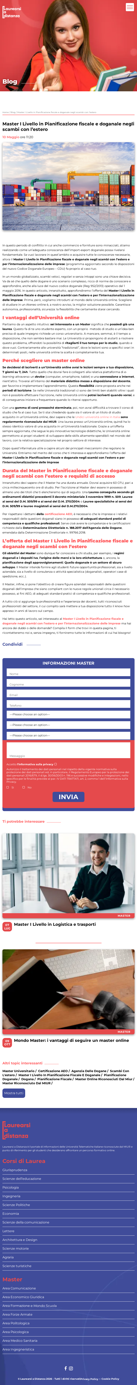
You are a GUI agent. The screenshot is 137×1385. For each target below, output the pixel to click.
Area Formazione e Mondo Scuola (29, 1306)
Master (124, 915)
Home (5, 112)
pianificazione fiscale (54, 1079)
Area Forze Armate (17, 1314)
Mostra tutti (13, 1093)
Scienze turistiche (16, 1266)
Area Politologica (15, 1323)
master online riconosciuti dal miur (103, 1079)
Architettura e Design (19, 1240)
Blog (13, 112)
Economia (10, 1214)
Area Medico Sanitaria (19, 1341)
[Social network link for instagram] (71, 1369)
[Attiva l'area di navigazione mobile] (130, 7)
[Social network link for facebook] (65, 1369)
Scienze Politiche (16, 1205)
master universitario (18, 1071)
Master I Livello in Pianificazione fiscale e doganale (59, 1075)
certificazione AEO (58, 514)
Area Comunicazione (19, 1288)
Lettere (8, 1231)
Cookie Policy (110, 1379)
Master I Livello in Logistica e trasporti (55, 924)
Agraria (8, 1257)
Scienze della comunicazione (25, 1222)
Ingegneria (11, 1196)
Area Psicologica (15, 1332)
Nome (14, 674)
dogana (27, 1079)
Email (14, 695)
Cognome (17, 684)
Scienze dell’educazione (21, 1179)
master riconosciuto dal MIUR (26, 1083)
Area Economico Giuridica (23, 1297)
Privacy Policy (89, 1379)
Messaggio (17, 755)
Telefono (16, 705)
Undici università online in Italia (97, 417)
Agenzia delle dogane (88, 1071)
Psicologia (10, 1187)
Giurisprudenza (14, 1170)
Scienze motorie (15, 1248)
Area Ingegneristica (18, 1349)
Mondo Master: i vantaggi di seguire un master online (71, 1040)
